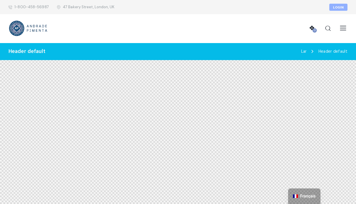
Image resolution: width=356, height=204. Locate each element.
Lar (304, 51)
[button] (343, 28)
